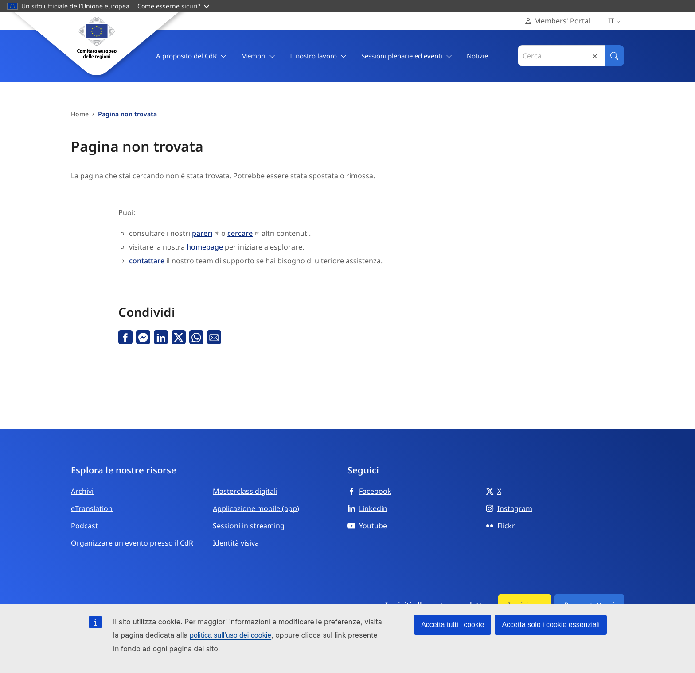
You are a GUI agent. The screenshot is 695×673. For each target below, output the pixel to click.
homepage (205, 247)
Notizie (477, 55)
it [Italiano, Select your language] (616, 21)
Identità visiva (236, 543)
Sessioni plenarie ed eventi (407, 56)
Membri (258, 56)
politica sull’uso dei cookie (230, 635)
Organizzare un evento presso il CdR (132, 543)
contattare (146, 260)
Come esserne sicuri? (173, 6)
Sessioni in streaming (249, 526)
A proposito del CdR (191, 56)
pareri (202, 233)
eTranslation (92, 508)
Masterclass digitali (245, 491)
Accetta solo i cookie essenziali (551, 624)
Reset (595, 56)
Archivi (82, 491)
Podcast (84, 526)
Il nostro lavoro (318, 56)
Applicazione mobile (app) (256, 508)
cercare (240, 233)
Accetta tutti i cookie (452, 624)
